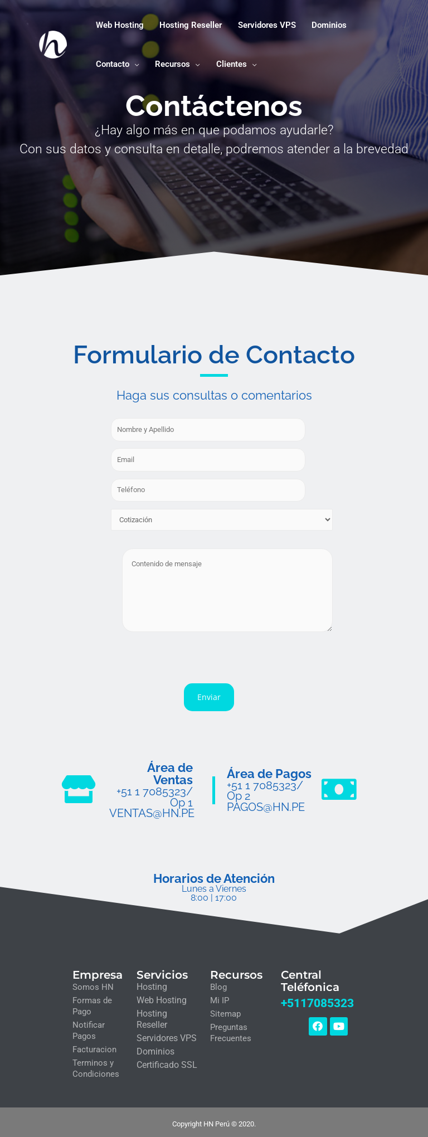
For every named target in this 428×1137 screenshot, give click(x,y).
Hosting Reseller (152, 1016)
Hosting (152, 983)
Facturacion (94, 1046)
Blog (218, 984)
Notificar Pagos (88, 1027)
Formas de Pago (92, 1002)
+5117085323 (317, 998)
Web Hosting (162, 997)
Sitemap (225, 1010)
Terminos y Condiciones (95, 1065)
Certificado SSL (167, 1061)
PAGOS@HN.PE (265, 804)
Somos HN (93, 984)
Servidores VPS (167, 1034)
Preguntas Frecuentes (230, 1029)
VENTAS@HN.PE (151, 810)
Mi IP (219, 997)
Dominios (155, 1048)
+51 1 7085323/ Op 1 (157, 794)
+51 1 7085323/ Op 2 (271, 787)
